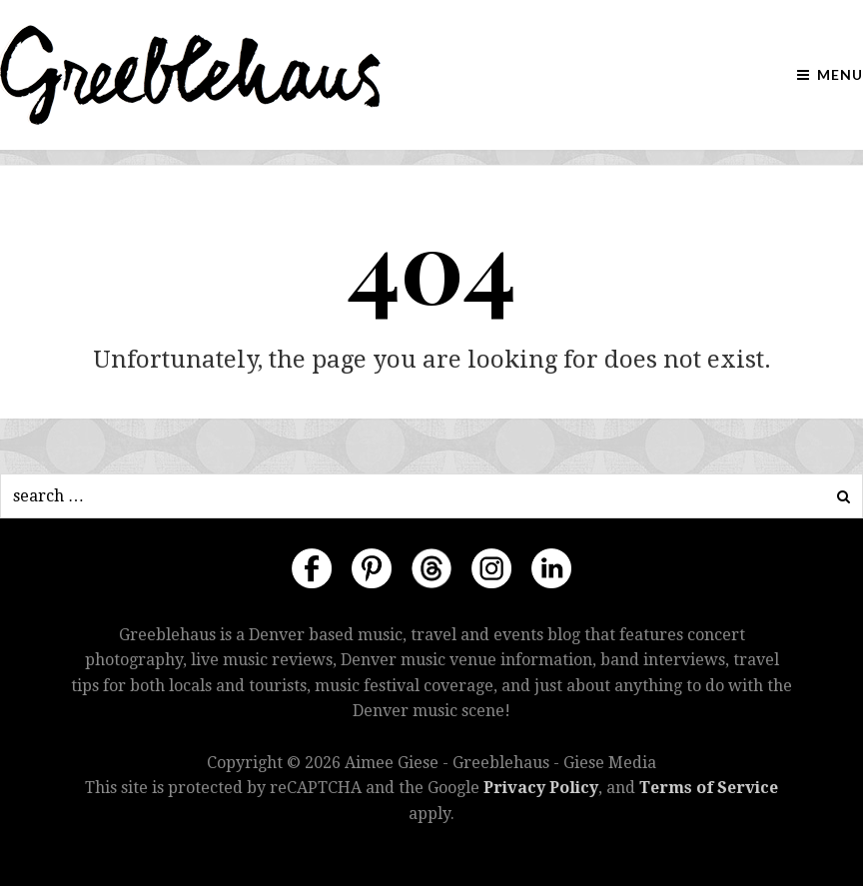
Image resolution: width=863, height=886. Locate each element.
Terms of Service (708, 787)
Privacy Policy (540, 787)
